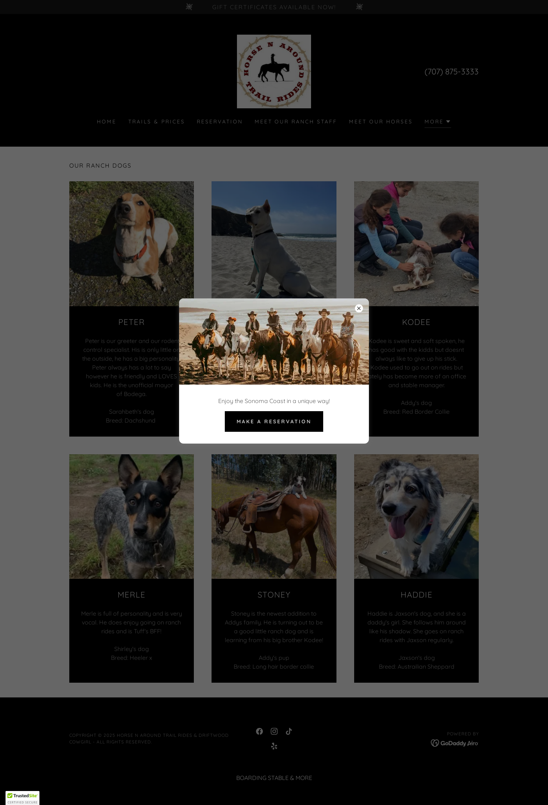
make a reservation (274, 421)
